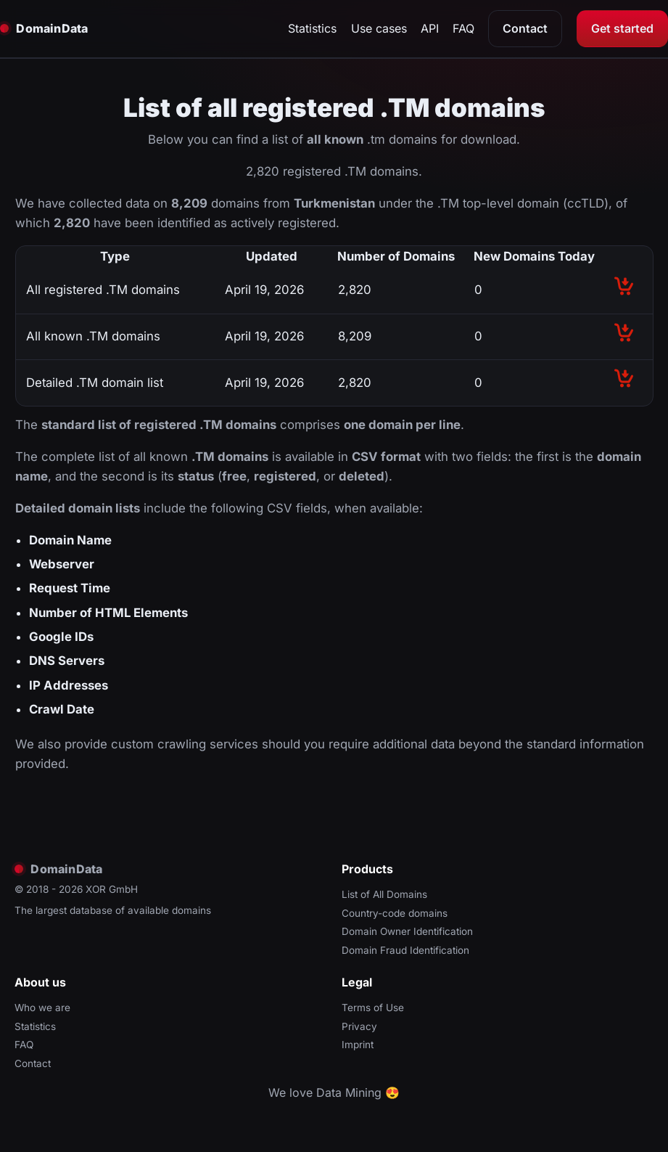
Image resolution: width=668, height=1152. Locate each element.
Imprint (358, 1044)
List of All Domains (384, 894)
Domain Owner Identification (407, 931)
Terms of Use (373, 1007)
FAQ (463, 28)
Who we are (42, 1007)
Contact (525, 28)
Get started (622, 28)
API (430, 28)
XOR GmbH (112, 889)
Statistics (312, 28)
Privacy (359, 1026)
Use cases (379, 28)
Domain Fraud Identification (405, 950)
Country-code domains (395, 913)
